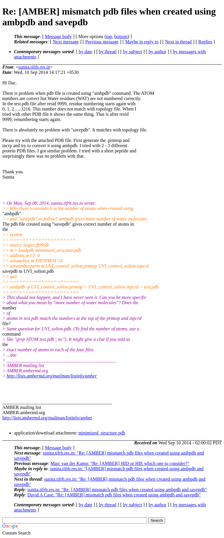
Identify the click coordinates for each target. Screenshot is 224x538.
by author (157, 51)
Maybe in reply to (141, 41)
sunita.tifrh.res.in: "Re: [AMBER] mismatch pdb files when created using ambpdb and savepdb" (117, 489)
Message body (58, 36)
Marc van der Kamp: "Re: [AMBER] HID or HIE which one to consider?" (119, 463)
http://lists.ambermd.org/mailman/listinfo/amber (52, 375)
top (109, 36)
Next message (66, 41)
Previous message (102, 41)
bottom (120, 36)
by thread (108, 51)
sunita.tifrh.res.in (34, 67)
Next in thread (178, 41)
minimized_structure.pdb (101, 432)
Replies (205, 41)
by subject (132, 51)
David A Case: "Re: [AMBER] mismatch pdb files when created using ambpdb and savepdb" (114, 494)
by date (85, 51)
